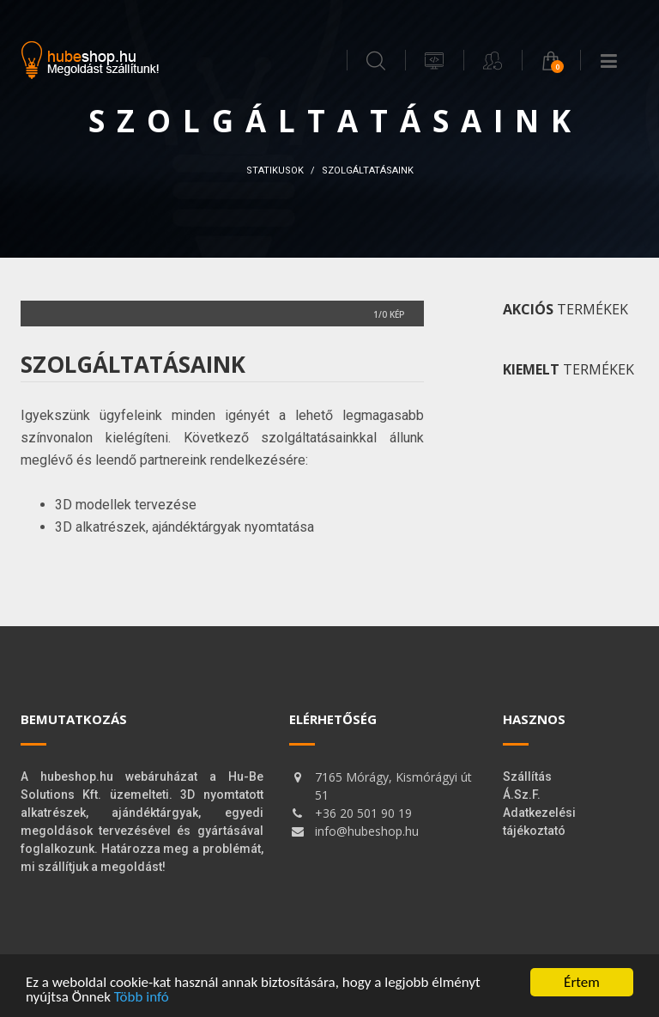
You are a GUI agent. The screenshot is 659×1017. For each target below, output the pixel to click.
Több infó (141, 997)
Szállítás (527, 776)
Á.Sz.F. (522, 794)
